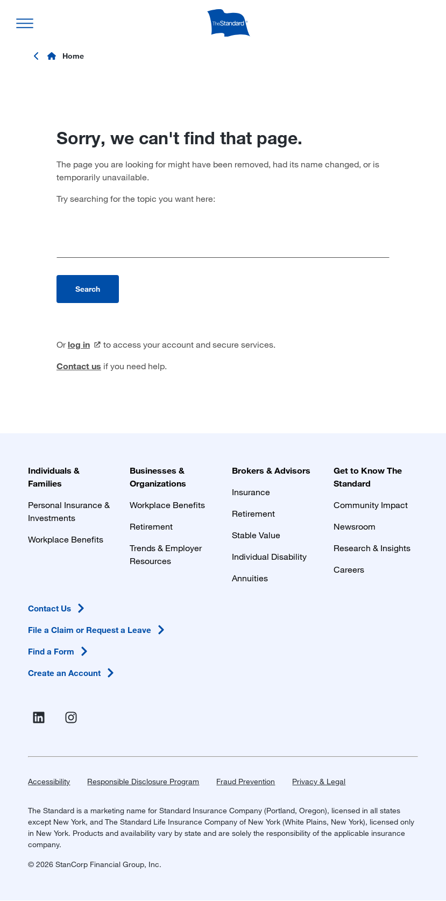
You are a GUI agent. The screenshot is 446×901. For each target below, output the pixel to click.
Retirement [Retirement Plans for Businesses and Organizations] (151, 526)
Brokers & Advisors (271, 470)
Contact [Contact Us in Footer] (58, 608)
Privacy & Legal (318, 781)
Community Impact (371, 504)
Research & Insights (372, 548)
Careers (349, 569)
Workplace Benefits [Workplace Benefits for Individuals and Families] (65, 539)
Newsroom (355, 526)
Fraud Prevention (245, 781)
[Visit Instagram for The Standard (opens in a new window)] (73, 718)
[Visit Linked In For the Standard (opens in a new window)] (41, 718)
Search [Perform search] (87, 288)
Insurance (251, 492)
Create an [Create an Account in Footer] (73, 672)
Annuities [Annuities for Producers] (250, 578)
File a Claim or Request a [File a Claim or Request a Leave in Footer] (98, 629)
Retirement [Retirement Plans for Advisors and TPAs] (253, 513)
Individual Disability (269, 556)
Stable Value (256, 535)
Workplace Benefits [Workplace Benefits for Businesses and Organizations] (167, 504)
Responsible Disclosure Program (143, 781)
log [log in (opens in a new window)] (84, 344)
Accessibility (49, 781)
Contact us (78, 366)
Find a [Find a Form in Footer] (59, 651)
